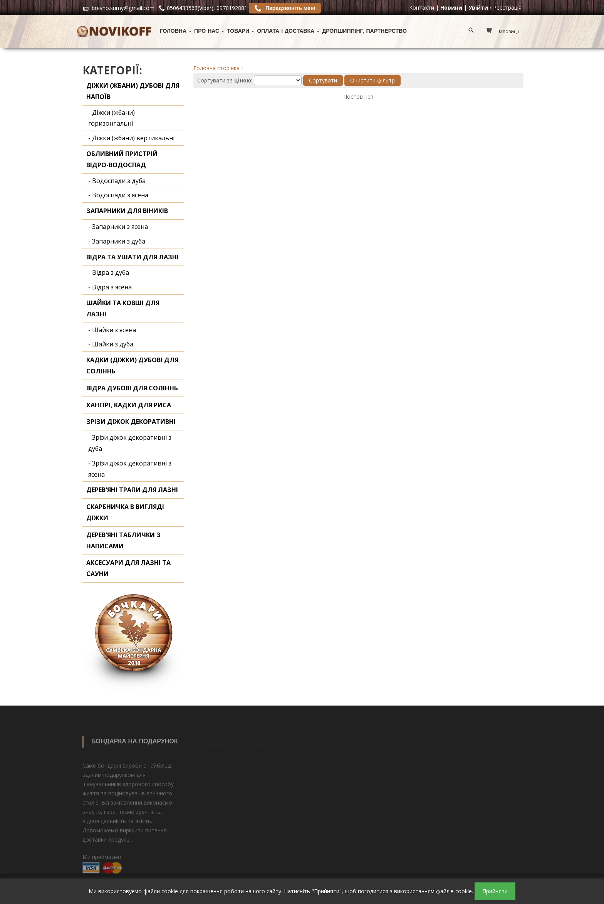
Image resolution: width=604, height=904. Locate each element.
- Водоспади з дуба (117, 180)
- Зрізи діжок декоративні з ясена (129, 469)
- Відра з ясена (110, 287)
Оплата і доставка (285, 31)
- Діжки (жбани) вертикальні (131, 138)
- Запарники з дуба (116, 241)
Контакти (421, 7)
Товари (238, 31)
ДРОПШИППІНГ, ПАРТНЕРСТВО (364, 31)
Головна (173, 31)
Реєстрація (507, 7)
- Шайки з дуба (110, 344)
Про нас (206, 31)
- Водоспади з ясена (118, 195)
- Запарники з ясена (118, 226)
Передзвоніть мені (285, 8)
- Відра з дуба (108, 272)
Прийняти (495, 891)
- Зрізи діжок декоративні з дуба (129, 443)
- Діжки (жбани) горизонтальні (111, 118)
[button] (504, 31)
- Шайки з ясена (112, 330)
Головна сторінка (216, 68)
